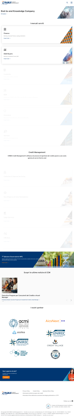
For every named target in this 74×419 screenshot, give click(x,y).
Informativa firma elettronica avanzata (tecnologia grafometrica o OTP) (41, 395)
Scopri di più (6, 38)
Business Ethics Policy (48, 391)
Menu (71, 2)
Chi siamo (3, 13)
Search (67, 2)
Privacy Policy (26, 391)
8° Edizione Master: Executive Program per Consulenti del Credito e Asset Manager (20, 299)
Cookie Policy (36, 391)
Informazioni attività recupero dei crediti (33, 393)
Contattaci (6, 377)
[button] (71, 300)
